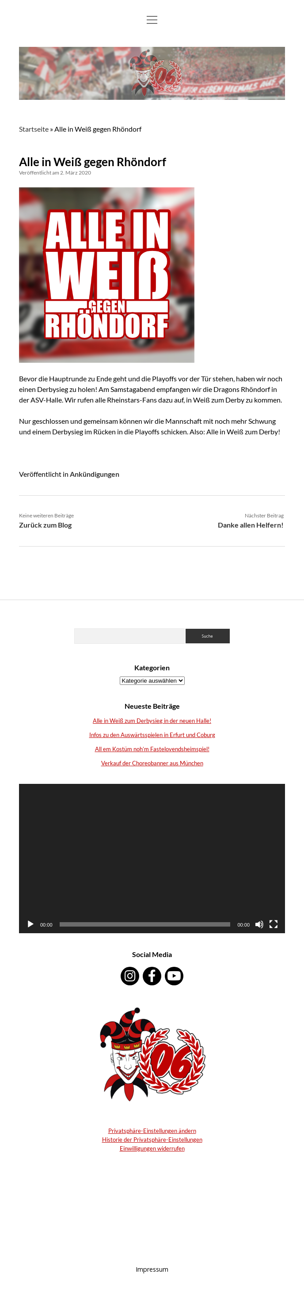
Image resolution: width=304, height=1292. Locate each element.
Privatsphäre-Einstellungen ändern (152, 1130)
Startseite (34, 129)
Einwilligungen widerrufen (152, 1148)
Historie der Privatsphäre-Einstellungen (152, 1139)
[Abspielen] (30, 924)
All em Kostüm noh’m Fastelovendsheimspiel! (152, 748)
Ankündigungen (94, 474)
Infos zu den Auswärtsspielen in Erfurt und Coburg (152, 734)
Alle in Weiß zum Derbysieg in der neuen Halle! (152, 720)
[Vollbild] (273, 924)
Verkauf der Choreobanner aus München (152, 763)
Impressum (152, 1269)
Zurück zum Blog (45, 525)
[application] (152, 859)
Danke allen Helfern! (251, 525)
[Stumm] (259, 924)
